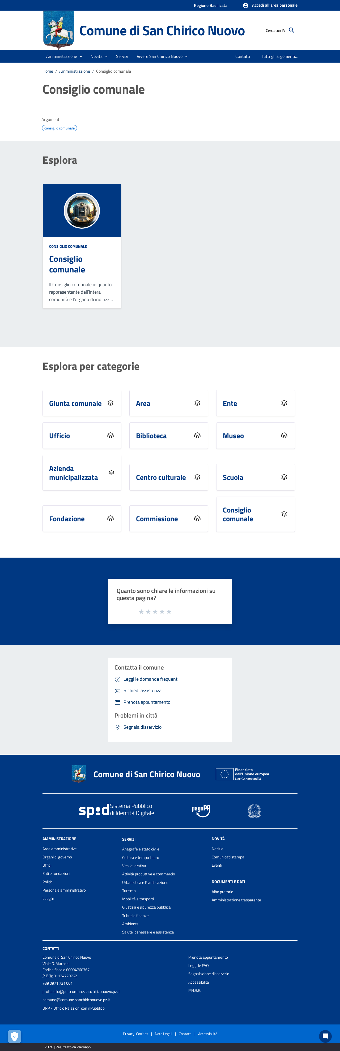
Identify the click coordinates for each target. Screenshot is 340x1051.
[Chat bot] (325, 1036)
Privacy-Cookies (135, 1033)
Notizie (217, 849)
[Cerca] (292, 30)
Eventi (217, 865)
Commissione (157, 518)
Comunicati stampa (228, 857)
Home (47, 71)
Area (143, 403)
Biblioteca (151, 435)
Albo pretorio (222, 892)
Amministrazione (74, 71)
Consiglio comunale (113, 71)
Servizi (128, 839)
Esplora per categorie (90, 366)
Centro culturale (161, 477)
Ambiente (130, 924)
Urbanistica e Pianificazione (145, 882)
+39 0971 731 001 (57, 983)
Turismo (129, 891)
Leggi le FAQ (198, 965)
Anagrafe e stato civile (140, 849)
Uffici (46, 865)
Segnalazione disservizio (208, 974)
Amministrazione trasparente (236, 900)
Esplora (59, 160)
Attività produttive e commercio (148, 874)
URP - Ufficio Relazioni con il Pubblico (73, 1008)
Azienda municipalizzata (73, 473)
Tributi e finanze (135, 916)
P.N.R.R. (194, 990)
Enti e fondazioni (56, 873)
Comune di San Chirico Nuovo (162, 30)
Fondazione (67, 518)
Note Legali (163, 1033)
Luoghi (48, 898)
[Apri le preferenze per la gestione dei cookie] (14, 1036)
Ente (230, 403)
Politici (47, 882)
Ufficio (59, 435)
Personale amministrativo (64, 890)
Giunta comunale (75, 403)
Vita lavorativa (134, 866)
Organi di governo (57, 857)
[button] (270, 5)
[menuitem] (243, 56)
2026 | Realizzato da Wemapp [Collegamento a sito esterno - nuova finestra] (68, 1047)
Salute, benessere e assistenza (148, 932)
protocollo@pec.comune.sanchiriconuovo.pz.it (81, 991)
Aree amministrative (59, 849)
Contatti (50, 948)
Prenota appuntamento (208, 957)
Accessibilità (198, 982)
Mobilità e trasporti (138, 899)
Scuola (233, 477)
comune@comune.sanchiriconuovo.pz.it (76, 1000)
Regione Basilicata (210, 5)
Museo (233, 435)
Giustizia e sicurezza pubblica (146, 907)
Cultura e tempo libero (140, 857)
